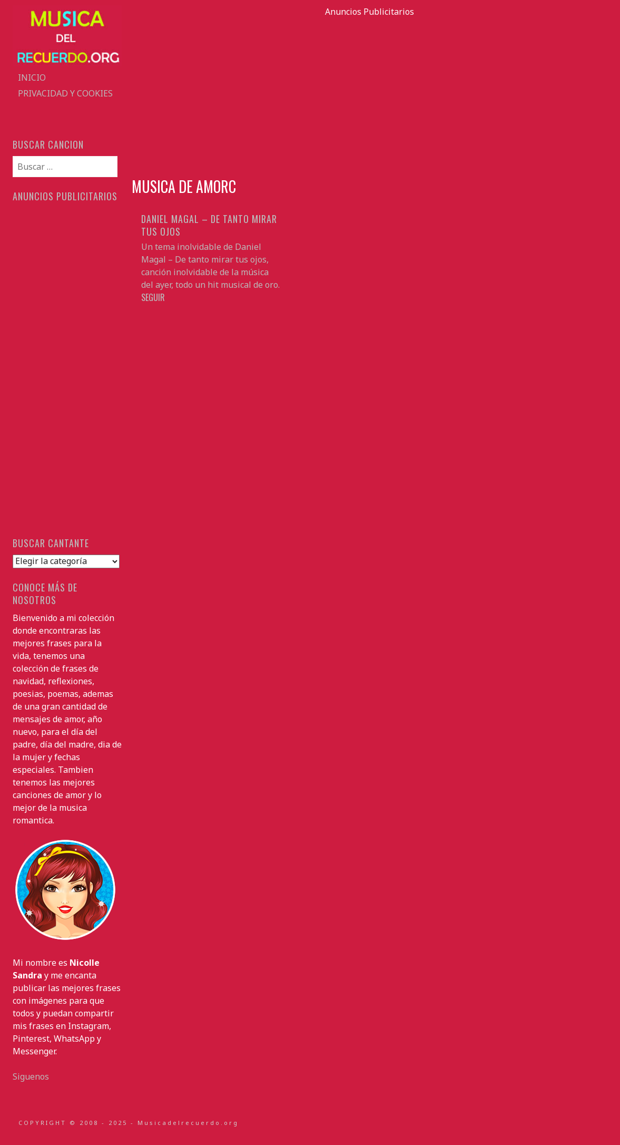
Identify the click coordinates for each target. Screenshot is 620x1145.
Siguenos (31, 1076)
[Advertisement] (370, 92)
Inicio (32, 77)
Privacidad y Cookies (65, 93)
